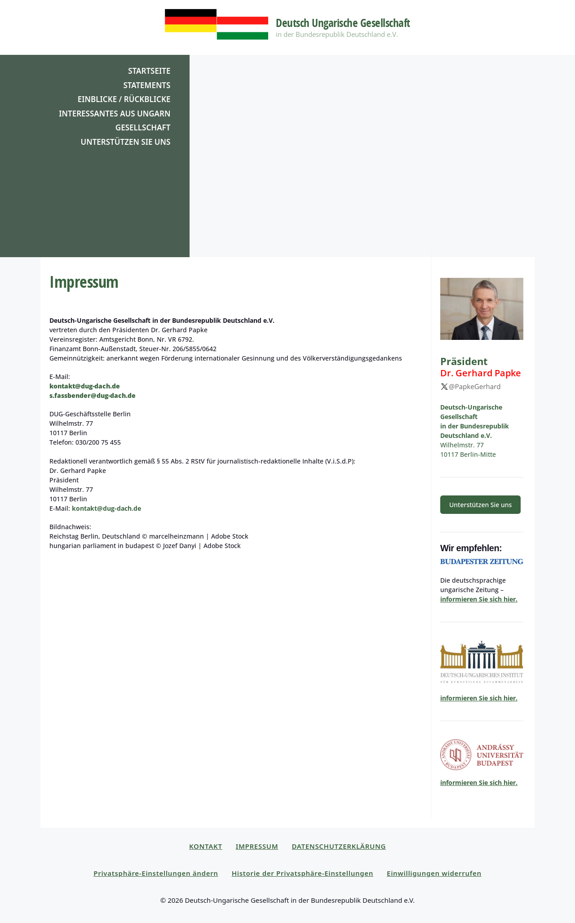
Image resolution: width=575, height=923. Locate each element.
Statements (146, 85)
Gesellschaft (143, 127)
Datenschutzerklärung (339, 846)
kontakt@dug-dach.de (84, 386)
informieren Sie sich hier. (479, 599)
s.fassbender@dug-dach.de (92, 395)
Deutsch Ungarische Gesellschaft (343, 23)
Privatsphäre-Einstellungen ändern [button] (155, 873)
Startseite (149, 71)
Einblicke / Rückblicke (124, 99)
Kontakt (205, 846)
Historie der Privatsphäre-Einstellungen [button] (302, 873)
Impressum (257, 846)
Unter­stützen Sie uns (480, 504)
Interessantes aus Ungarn (114, 113)
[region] (287, 156)
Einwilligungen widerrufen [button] (434, 873)
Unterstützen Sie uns (125, 142)
